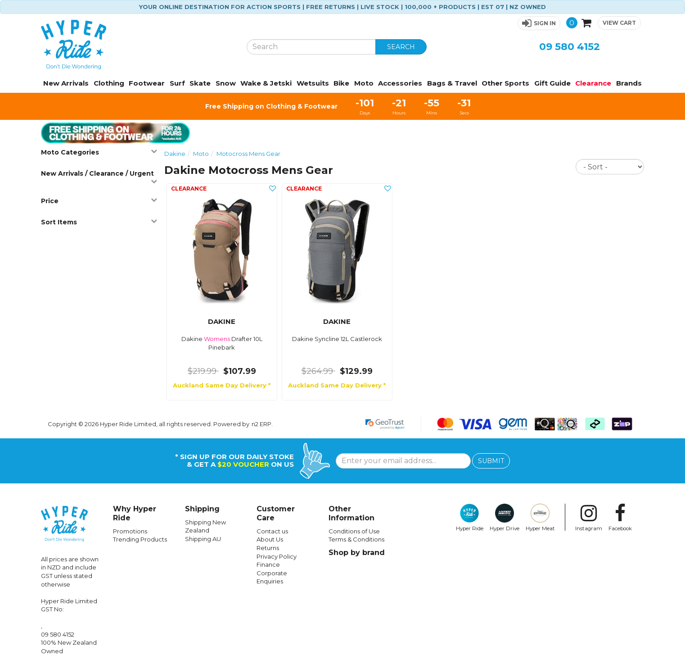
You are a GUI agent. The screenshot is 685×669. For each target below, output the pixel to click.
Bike (341, 83)
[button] (539, 23)
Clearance (593, 83)
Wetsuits (313, 83)
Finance (268, 564)
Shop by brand (357, 552)
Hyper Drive (504, 518)
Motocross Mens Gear (248, 153)
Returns (268, 547)
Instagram (588, 518)
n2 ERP (261, 424)
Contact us (272, 531)
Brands (629, 83)
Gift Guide (552, 83)
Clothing (109, 83)
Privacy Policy (277, 556)
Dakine (174, 153)
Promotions (130, 531)
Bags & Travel (452, 83)
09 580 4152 (569, 47)
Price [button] (99, 200)
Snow (226, 83)
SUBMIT (491, 461)
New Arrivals (66, 83)
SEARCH (401, 47)
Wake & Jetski (266, 83)
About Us (270, 539)
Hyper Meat (540, 518)
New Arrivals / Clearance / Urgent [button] (99, 176)
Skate (200, 83)
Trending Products (140, 539)
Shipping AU (203, 538)
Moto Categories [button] (99, 152)
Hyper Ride (469, 518)
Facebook (620, 518)
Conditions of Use (354, 531)
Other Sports (505, 83)
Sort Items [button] (99, 222)
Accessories (400, 83)
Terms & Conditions (356, 539)
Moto (364, 83)
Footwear (147, 83)
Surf (177, 83)
